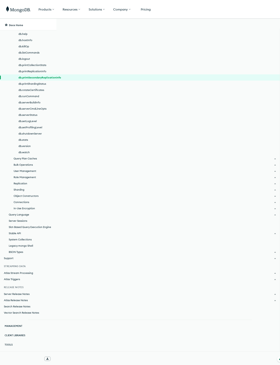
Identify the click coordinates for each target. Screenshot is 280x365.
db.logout (24, 58)
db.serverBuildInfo (29, 102)
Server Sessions (18, 220)
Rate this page (243, 46)
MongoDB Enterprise (93, 150)
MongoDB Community (94, 157)
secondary (197, 88)
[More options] (218, 50)
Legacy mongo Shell (21, 245)
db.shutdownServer (30, 133)
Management (13, 326)
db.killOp (23, 46)
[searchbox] (130, 24)
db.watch (24, 152)
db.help (22, 33)
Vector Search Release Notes (21, 312)
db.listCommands (28, 52)
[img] (237, 53)
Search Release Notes (17, 306)
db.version (24, 146)
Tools (9, 344)
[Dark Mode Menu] (271, 24)
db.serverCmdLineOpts (32, 108)
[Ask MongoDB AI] (254, 24)
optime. (76, 283)
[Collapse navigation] (56, 359)
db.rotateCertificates (31, 89)
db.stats (23, 139)
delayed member (85, 247)
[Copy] (217, 192)
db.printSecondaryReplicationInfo (37, 77)
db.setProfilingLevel (30, 127)
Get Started (260, 9)
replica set (130, 88)
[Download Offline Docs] (47, 359)
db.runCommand (28, 96)
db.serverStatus (27, 114)
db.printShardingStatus (32, 83)
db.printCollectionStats (32, 65)
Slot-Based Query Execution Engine (30, 227)
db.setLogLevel (27, 121)
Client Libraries (15, 335)
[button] (198, 9)
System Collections (20, 239)
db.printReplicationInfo (32, 71)
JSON (209, 231)
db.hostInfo (25, 40)
